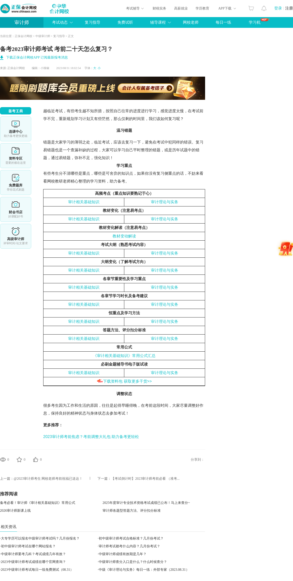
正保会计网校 (23, 36)
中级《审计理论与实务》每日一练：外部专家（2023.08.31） (144, 569)
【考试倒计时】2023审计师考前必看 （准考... (145, 478)
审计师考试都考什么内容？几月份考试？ (129, 546)
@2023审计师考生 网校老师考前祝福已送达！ (48, 478)
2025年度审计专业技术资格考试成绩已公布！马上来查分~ (146, 503)
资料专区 (15, 155)
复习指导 (92, 22)
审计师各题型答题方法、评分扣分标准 (132, 510)
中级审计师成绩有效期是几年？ (122, 554)
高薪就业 (181, 8)
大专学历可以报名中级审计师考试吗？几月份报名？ (40, 538)
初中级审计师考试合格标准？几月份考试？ (131, 538)
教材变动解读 (124, 236)
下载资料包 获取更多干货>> (127, 381)
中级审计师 (42, 36)
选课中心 (15, 129)
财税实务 (159, 8)
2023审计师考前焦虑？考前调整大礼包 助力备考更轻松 (91, 437)
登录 (278, 8)
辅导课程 (158, 22)
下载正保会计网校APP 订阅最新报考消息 (37, 57)
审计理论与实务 (164, 202)
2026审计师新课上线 (15, 510)
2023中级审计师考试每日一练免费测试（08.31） (37, 569)
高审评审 (15, 236)
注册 (289, 8)
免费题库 (15, 182)
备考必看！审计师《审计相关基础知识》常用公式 (37, 503)
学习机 (259, 21)
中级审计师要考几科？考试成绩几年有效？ (33, 554)
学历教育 (202, 8)
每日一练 (223, 22)
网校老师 (191, 22)
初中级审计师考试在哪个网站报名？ (28, 546)
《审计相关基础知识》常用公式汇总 (124, 356)
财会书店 (15, 209)
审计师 (21, 22)
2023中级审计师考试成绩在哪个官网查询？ (33, 562)
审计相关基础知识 (83, 202)
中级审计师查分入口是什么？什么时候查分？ (133, 562)
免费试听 (125, 22)
